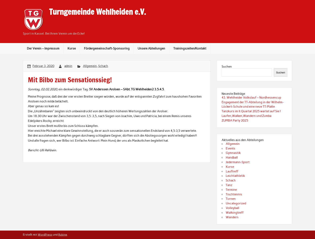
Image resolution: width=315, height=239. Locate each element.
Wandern (232, 217)
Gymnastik (233, 153)
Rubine (62, 234)
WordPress (45, 234)
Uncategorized (236, 203)
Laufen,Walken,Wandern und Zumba (246, 116)
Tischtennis (234, 194)
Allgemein (90, 66)
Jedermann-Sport (238, 162)
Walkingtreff (234, 212)
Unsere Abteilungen (151, 48)
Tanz (229, 185)
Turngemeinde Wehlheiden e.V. (97, 11)
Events (230, 148)
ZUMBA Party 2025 (235, 120)
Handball (232, 157)
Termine (231, 190)
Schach (103, 66)
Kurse (72, 48)
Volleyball (232, 208)
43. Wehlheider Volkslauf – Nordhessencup (251, 97)
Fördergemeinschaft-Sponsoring (107, 48)
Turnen (231, 199)
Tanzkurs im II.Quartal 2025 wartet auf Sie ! (251, 111)
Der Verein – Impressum (43, 48)
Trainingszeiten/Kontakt (189, 48)
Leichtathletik (235, 176)
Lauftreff (232, 171)
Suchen (227, 66)
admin (68, 66)
